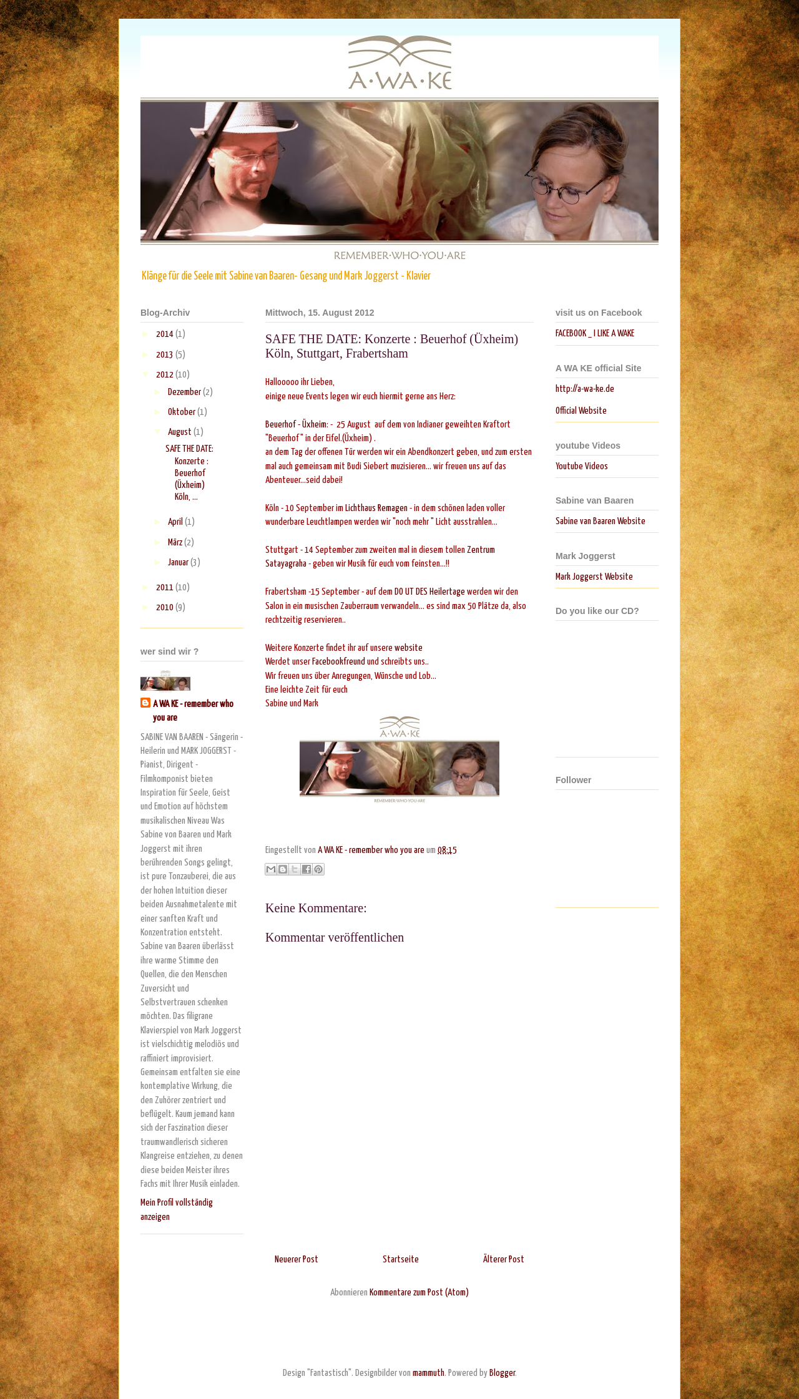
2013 (165, 354)
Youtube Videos (582, 466)
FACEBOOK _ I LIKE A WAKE (595, 333)
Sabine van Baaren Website (600, 521)
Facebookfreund (338, 661)
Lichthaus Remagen (376, 508)
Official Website (581, 411)
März (176, 542)
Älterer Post (503, 1259)
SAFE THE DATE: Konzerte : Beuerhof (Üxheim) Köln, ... (189, 473)
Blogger (502, 1373)
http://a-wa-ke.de (585, 389)
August (181, 432)
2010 (165, 607)
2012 (165, 374)
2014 (165, 334)
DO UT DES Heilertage (430, 592)
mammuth (428, 1373)
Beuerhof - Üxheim (295, 424)
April (176, 522)
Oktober (182, 412)
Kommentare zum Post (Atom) (419, 1292)
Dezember (185, 392)
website (409, 648)
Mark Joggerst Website (594, 577)
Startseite (401, 1259)
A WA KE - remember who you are (193, 711)
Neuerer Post (296, 1259)
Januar (179, 562)
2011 (165, 587)
